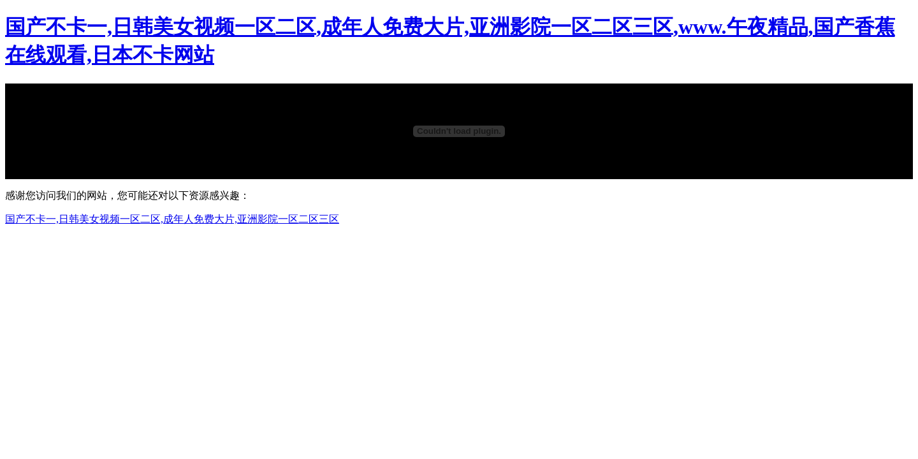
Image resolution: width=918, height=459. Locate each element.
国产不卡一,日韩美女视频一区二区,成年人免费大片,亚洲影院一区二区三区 (172, 219)
